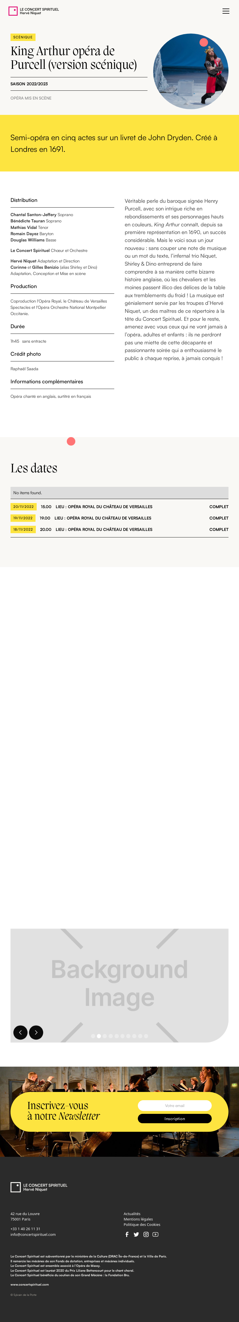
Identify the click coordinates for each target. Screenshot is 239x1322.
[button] (225, 11)
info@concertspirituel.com (33, 1234)
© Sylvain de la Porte (23, 1294)
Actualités (132, 1213)
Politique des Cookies (142, 1224)
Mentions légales (138, 1219)
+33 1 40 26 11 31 (25, 1228)
